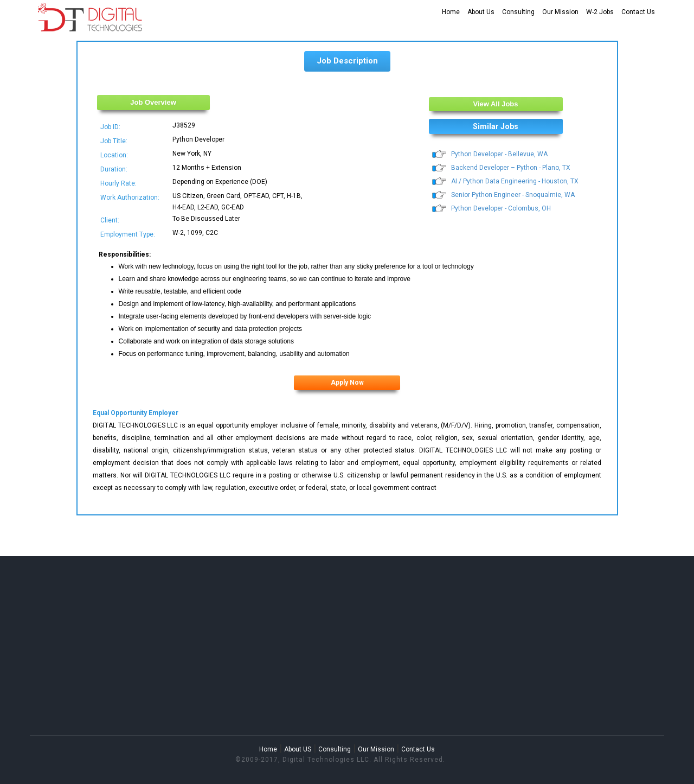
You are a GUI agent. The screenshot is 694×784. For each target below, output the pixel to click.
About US (297, 749)
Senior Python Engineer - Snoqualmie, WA (513, 195)
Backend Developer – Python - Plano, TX (510, 167)
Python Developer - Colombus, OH (501, 208)
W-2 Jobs (600, 12)
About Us (480, 12)
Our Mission (560, 12)
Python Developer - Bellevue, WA (499, 154)
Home (451, 12)
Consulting (518, 12)
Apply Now (347, 382)
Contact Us (638, 12)
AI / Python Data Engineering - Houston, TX (515, 181)
